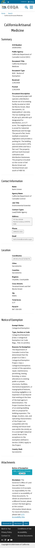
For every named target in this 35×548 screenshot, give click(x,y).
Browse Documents (25, 536)
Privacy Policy (6, 532)
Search (10, 13)
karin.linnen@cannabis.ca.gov (22, 239)
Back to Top (6, 529)
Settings (31, 2)
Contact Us (23, 1)
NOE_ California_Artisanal (22, 472)
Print (26, 523)
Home (3, 13)
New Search (18, 523)
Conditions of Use (24, 529)
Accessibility (22, 532)
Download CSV (7, 523)
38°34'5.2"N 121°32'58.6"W (21, 259)
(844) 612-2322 (18, 231)
